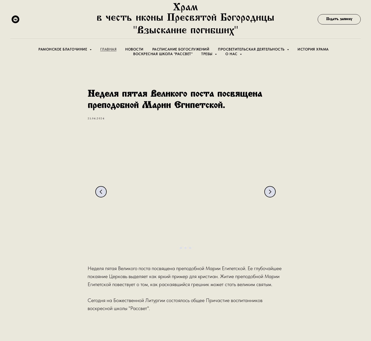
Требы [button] (207, 54)
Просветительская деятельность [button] (252, 49)
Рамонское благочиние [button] (63, 49)
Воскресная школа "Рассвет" (162, 54)
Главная (108, 49)
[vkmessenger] (15, 19)
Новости (134, 49)
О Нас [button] (232, 54)
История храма (313, 49)
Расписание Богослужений (180, 49)
